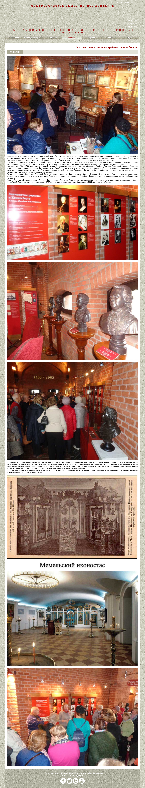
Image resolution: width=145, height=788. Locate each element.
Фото (110, 38)
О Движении (14, 38)
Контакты (131, 26)
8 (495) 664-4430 (95, 773)
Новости (71, 38)
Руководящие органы (33, 38)
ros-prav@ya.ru (76, 775)
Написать (131, 23)
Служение (52, 38)
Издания (91, 38)
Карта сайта (132, 20)
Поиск (130, 17)
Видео (129, 38)
